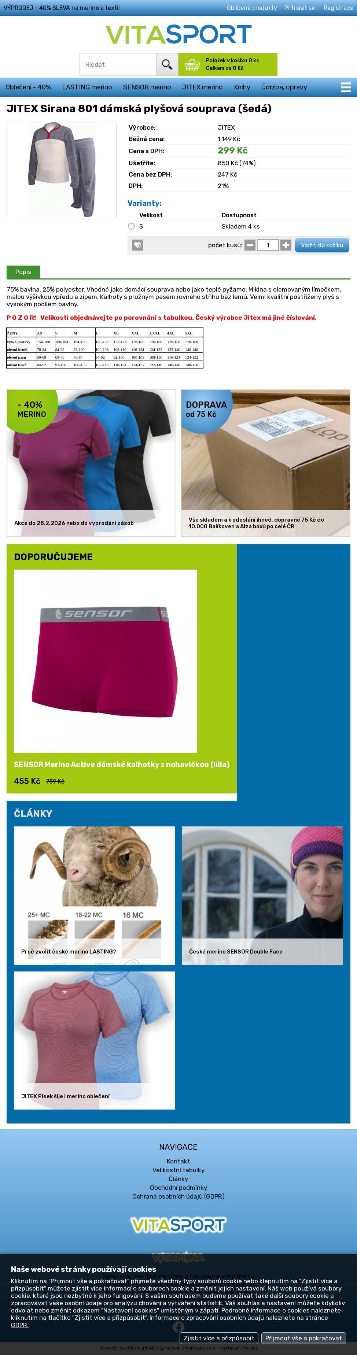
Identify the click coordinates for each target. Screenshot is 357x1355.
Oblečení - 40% (28, 87)
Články (178, 1178)
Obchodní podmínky (178, 1187)
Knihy (242, 87)
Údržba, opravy (284, 87)
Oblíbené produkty (252, 7)
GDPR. (20, 1325)
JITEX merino (202, 87)
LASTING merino (87, 87)
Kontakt (178, 1161)
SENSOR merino (147, 87)
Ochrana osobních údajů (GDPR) (178, 1196)
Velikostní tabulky (178, 1170)
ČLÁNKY (33, 813)
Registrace (338, 7)
